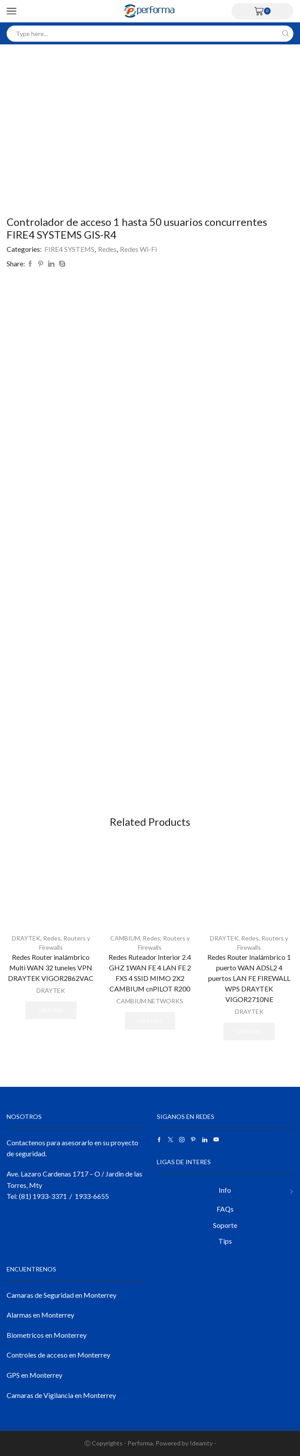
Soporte (225, 1225)
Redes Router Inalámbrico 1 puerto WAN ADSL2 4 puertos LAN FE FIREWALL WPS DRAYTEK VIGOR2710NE (249, 978)
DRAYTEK (26, 938)
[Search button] (285, 33)
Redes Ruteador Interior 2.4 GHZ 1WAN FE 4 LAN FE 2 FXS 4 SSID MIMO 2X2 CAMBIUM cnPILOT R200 (149, 973)
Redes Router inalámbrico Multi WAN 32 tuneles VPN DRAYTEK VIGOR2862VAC (51, 967)
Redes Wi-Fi (138, 249)
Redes (107, 249)
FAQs (225, 1209)
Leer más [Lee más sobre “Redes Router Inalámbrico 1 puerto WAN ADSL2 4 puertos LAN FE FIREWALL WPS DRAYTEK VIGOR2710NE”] (249, 1031)
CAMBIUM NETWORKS (149, 1001)
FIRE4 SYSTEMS (69, 249)
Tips (225, 1241)
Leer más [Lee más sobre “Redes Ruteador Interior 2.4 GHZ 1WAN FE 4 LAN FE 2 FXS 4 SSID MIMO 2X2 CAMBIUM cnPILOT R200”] (150, 1020)
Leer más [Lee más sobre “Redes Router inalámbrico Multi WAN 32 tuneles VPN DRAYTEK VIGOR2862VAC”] (51, 1010)
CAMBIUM (125, 938)
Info (225, 1190)
